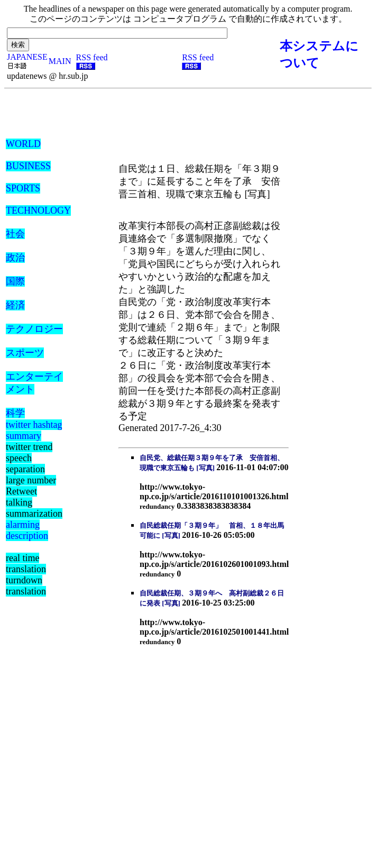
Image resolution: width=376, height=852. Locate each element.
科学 (15, 413)
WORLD (23, 144)
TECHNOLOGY (38, 210)
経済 (15, 305)
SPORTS (23, 188)
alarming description (27, 530)
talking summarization (34, 508)
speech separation (25, 463)
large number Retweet (31, 486)
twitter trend (29, 447)
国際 (15, 281)
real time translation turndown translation (26, 575)
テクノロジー (34, 329)
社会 (15, 233)
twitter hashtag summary (34, 430)
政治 (15, 257)
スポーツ (25, 352)
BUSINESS (28, 166)
